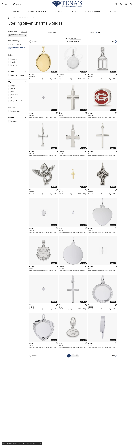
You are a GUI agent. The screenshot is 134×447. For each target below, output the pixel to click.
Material (11, 107)
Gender (11, 117)
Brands (11, 71)
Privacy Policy (30, 443)
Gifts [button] (73, 11)
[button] (17, 4)
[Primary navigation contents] (67, 11)
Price (10, 55)
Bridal (16, 11)
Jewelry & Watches (37, 11)
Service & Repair (92, 11)
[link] (6, 4)
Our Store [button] (114, 11)
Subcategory (13, 41)
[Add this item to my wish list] (59, 77)
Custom (58, 11)
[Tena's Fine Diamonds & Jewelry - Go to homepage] (67, 4)
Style (10, 82)
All (81, 380)
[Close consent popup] (40, 443)
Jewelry (10, 18)
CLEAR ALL (24, 32)
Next (122, 41)
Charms (16, 18)
